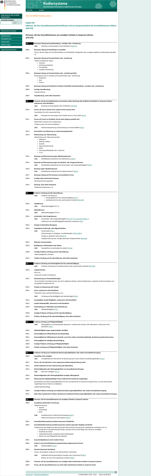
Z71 (27, 101)
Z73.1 (27, 279)
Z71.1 (27, 119)
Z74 (27, 322)
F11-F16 (69, 219)
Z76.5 (27, 449)
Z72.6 (27, 245)
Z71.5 (27, 162)
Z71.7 (27, 175)
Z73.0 (27, 270)
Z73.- (76, 198)
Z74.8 (27, 344)
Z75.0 (27, 356)
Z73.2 (27, 287)
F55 (81, 221)
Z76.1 (27, 421)
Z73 (27, 264)
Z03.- (82, 128)
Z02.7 (71, 415)
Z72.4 (27, 228)
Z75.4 (27, 375)
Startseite (29, 10)
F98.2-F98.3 (77, 233)
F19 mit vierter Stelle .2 (80, 219)
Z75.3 (27, 369)
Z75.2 (27, 366)
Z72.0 (27, 204)
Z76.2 (27, 425)
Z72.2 (27, 216)
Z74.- (56, 309)
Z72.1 (27, 210)
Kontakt (41, 10)
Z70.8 (27, 89)
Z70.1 (27, 58)
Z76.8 (27, 461)
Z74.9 (27, 347)
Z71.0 (27, 110)
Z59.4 (64, 236)
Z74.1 (27, 334)
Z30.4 (68, 418)
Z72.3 (27, 225)
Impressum (29, 475)
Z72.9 (27, 258)
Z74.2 (27, 337)
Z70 (27, 43)
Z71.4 (27, 156)
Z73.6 (27, 307)
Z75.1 (27, 362)
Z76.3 (27, 440)
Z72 (27, 193)
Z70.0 (27, 50)
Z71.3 (27, 135)
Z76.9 (27, 465)
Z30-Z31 (73, 46)
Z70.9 (27, 96)
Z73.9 (27, 316)
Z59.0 (54, 446)
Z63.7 (84, 115)
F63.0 (70, 248)
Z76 (27, 399)
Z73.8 (27, 313)
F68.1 (83, 455)
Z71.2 (27, 131)
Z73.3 (27, 290)
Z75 (27, 353)
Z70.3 (27, 86)
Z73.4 (27, 300)
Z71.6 (27, 169)
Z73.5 (27, 303)
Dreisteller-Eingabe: (7, 20)
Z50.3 (89, 165)
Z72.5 (27, 242)
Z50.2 (73, 159)
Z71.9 (27, 185)
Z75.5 (27, 379)
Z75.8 (27, 391)
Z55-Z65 (80, 200)
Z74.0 (27, 330)
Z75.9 (27, 394)
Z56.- (76, 296)
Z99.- (51, 327)
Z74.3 (27, 340)
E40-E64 (84, 238)
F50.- (52, 231)
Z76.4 (27, 443)
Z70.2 (27, 73)
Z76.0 (27, 403)
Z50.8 (75, 171)
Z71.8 (27, 178)
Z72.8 (27, 252)
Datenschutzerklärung (41, 475)
